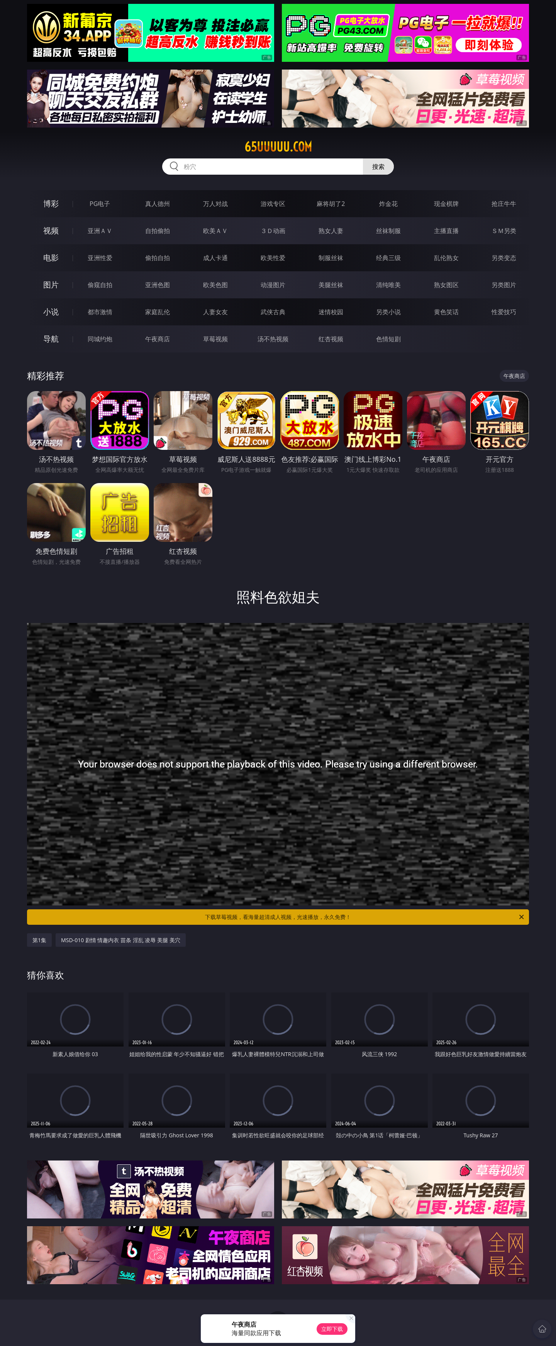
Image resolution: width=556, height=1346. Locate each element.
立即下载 (332, 1328)
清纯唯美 (388, 285)
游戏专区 (273, 203)
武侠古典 (273, 312)
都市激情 (100, 312)
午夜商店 (157, 339)
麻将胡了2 (331, 203)
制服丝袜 (331, 258)
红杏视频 (331, 339)
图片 (51, 284)
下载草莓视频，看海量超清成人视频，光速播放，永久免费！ (365, 917)
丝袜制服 (388, 230)
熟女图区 (446, 285)
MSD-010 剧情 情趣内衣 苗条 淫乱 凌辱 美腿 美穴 (120, 940)
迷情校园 (331, 312)
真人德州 (157, 203)
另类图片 (504, 285)
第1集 (39, 940)
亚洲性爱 (100, 258)
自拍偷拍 (157, 230)
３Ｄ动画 (273, 230)
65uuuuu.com (278, 147)
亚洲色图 (157, 285)
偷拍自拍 (157, 258)
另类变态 (504, 258)
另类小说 (388, 312)
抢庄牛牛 (504, 203)
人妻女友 (215, 312)
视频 (51, 230)
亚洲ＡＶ (100, 230)
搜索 (378, 166)
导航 (51, 339)
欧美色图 (215, 285)
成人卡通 (215, 258)
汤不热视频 (273, 339)
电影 (51, 257)
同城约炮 (100, 339)
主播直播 (446, 230)
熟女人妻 (331, 230)
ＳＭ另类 (504, 230)
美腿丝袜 (331, 285)
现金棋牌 (446, 203)
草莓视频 (215, 339)
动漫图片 (273, 285)
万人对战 (215, 203)
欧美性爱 (273, 258)
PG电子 (100, 203)
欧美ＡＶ (215, 230)
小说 (51, 311)
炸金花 (388, 203)
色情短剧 (388, 339)
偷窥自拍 (100, 285)
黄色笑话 (446, 312)
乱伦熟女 (446, 258)
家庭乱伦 (157, 312)
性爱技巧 (504, 312)
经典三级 (388, 258)
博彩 (51, 203)
